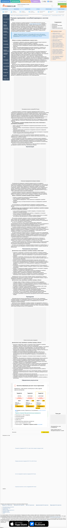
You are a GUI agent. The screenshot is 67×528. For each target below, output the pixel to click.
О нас (4, 513)
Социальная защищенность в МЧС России (22, 15)
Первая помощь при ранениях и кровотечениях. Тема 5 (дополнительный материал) (57, 40)
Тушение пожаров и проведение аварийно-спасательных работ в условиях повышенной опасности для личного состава (58, 36)
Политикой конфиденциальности (34, 520)
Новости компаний (5, 25)
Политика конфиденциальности (8, 510)
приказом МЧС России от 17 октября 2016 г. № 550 (31, 36)
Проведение (54, 26)
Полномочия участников (57, 25)
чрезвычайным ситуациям (35, 23)
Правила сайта (5, 509)
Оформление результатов (57, 28)
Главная (11, 15)
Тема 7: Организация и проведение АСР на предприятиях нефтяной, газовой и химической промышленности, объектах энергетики (57, 58)
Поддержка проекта (6, 512)
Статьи (14, 15)
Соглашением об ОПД (44, 520)
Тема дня (5, 22)
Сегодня (5, 15)
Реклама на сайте (62, 4)
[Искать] (52, 6)
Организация (54, 24)
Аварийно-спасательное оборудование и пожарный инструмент (58, 33)
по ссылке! (39, 424)
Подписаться (19, 406)
